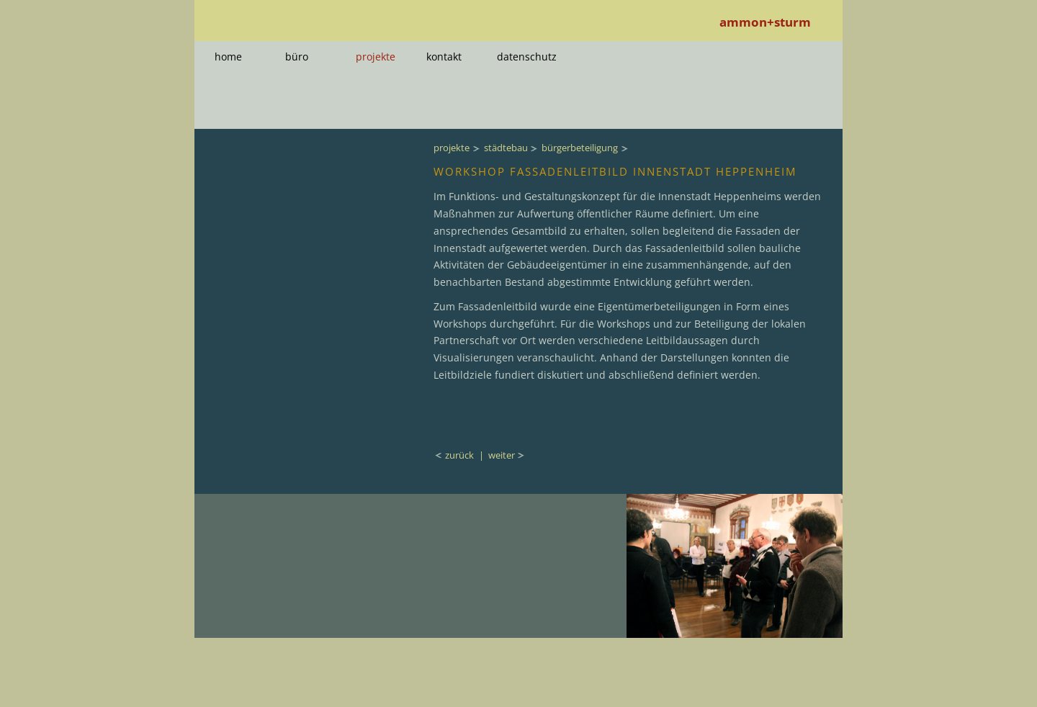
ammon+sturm (765, 22)
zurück (460, 455)
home (228, 56)
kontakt (444, 56)
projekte (375, 56)
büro (296, 56)
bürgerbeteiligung (580, 147)
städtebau (506, 147)
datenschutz (527, 56)
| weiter (497, 455)
